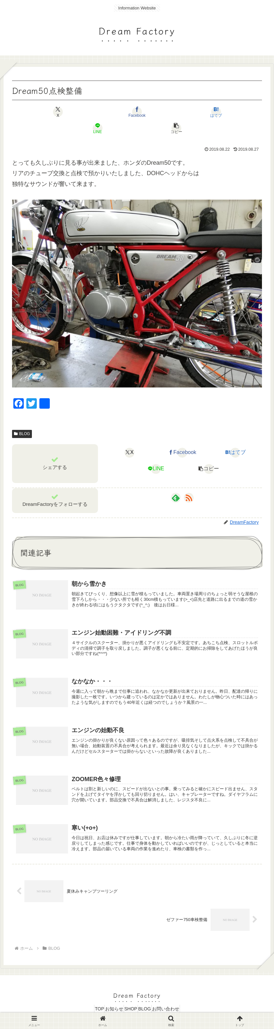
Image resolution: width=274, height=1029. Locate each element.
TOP (87, 1008)
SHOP (130, 1008)
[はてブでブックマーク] (137, 111)
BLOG (22, 417)
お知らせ (108, 1008)
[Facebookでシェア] (95, 111)
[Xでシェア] (53, 111)
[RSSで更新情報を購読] (189, 481)
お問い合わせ (177, 1008)
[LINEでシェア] (179, 111)
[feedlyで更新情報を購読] (176, 481)
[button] (221, 111)
